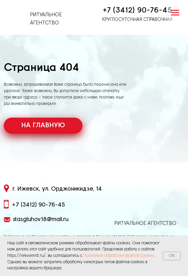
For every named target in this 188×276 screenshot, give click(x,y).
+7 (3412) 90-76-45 (137, 10)
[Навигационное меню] (175, 13)
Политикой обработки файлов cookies (118, 256)
